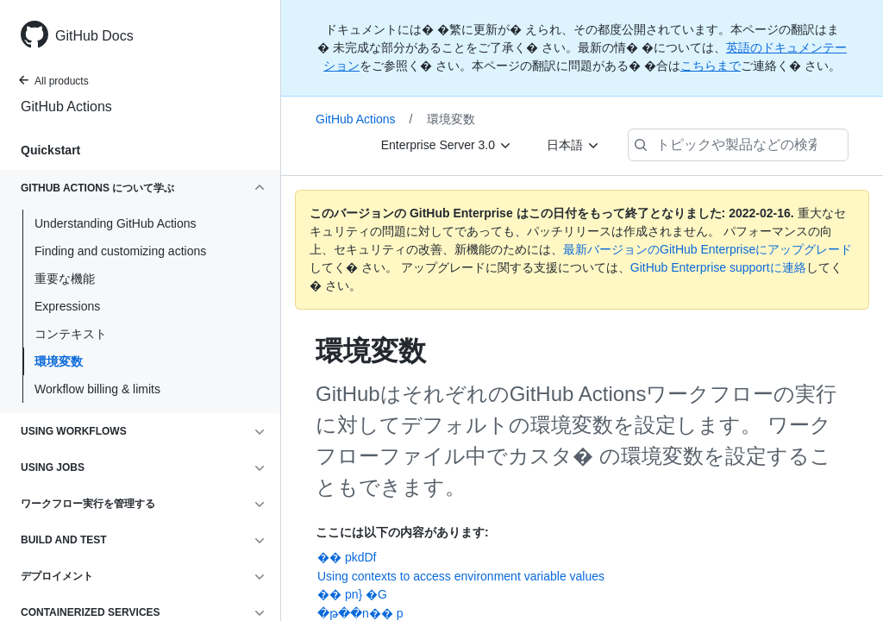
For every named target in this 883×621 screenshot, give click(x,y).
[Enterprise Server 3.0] (446, 145)
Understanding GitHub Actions (115, 223)
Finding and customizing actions (120, 251)
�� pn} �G (352, 594)
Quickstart (50, 150)
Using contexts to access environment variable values (460, 576)
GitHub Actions (66, 106)
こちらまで (710, 65)
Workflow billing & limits (97, 389)
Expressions (67, 306)
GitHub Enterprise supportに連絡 (718, 267)
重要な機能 (64, 278)
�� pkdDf (346, 557)
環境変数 (58, 361)
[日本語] (573, 145)
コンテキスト (70, 334)
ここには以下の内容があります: (402, 532)
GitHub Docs (94, 35)
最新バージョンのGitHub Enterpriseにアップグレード (707, 249)
